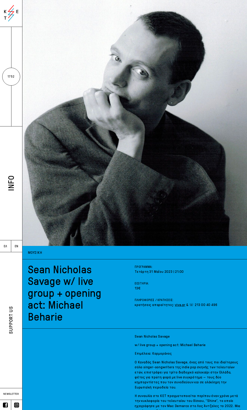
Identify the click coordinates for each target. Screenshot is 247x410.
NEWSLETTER (11, 393)
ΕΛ (5, 246)
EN (16, 246)
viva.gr (180, 305)
